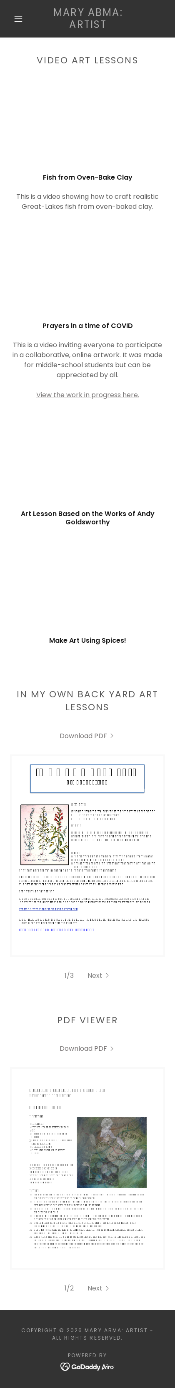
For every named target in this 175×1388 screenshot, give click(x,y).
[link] (88, 19)
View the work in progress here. (87, 395)
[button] (18, 18)
